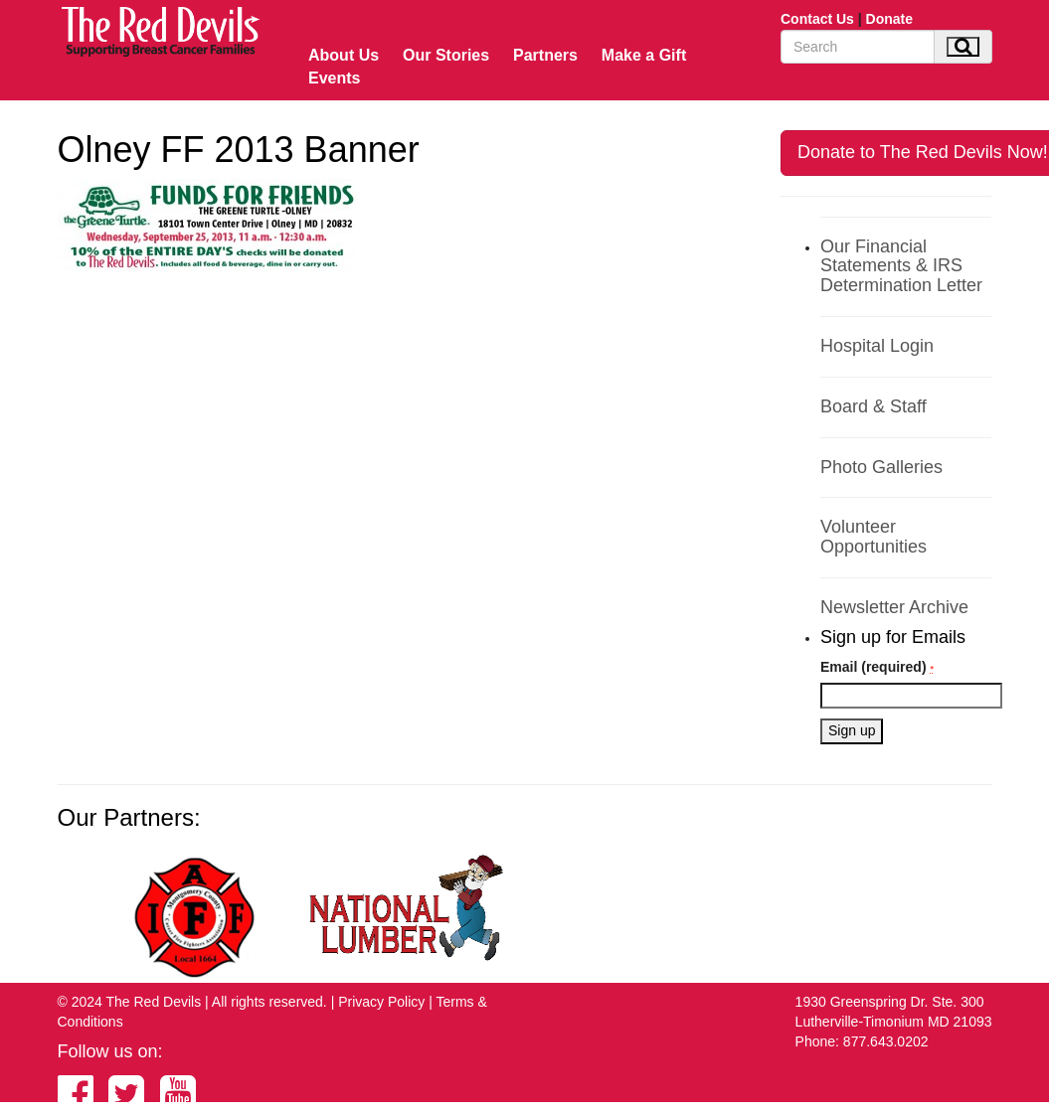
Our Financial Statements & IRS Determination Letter (901, 266)
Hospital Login (877, 346)
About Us (343, 55)
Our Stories (446, 55)
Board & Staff (873, 406)
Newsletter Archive (894, 607)
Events (334, 78)
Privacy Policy (381, 1002)
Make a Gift (644, 55)
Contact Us (817, 19)
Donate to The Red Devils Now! (922, 152)
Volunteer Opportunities (873, 537)
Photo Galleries (881, 467)
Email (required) (877, 667)
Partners (545, 55)
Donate (889, 19)
